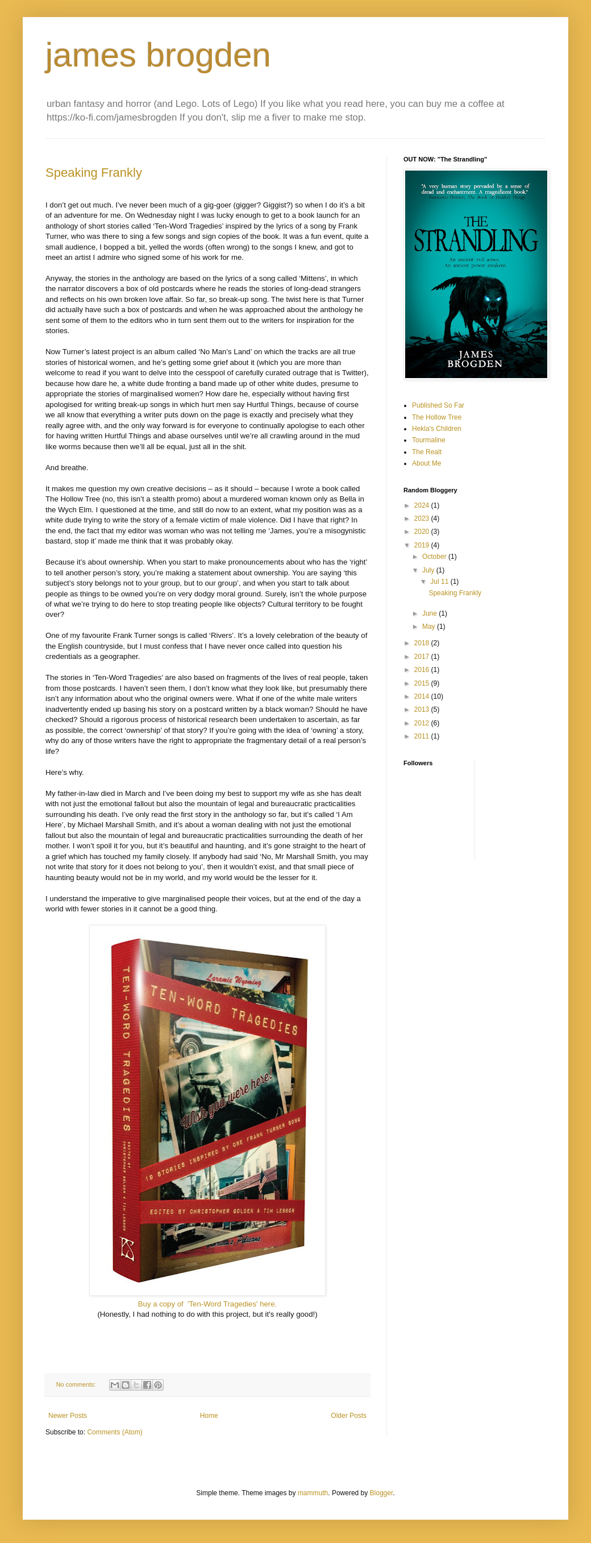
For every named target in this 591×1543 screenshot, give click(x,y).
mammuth (313, 1493)
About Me (426, 463)
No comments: (77, 1384)
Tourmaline (429, 440)
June (430, 613)
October (435, 557)
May (429, 627)
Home (209, 1416)
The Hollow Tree (436, 417)
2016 (422, 670)
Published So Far (438, 405)
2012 (422, 723)
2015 (422, 683)
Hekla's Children (436, 429)
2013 (422, 710)
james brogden (158, 55)
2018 (422, 643)
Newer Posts (67, 1416)
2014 (422, 696)
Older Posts (349, 1416)
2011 (422, 736)
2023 (422, 518)
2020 (422, 532)
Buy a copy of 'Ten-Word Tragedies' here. (207, 1304)
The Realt (427, 452)
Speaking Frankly (93, 172)
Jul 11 (440, 582)
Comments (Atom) (114, 1432)
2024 (422, 505)
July (429, 570)
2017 (422, 657)
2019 (422, 545)
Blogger (381, 1493)
